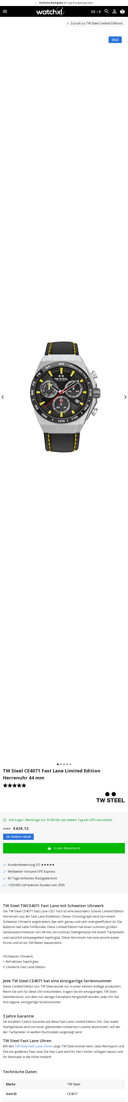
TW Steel (73, 1084)
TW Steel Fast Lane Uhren (33, 1046)
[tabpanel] (64, 397)
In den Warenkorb (66, 848)
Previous (6, 397)
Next (122, 397)
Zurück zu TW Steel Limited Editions (97, 23)
